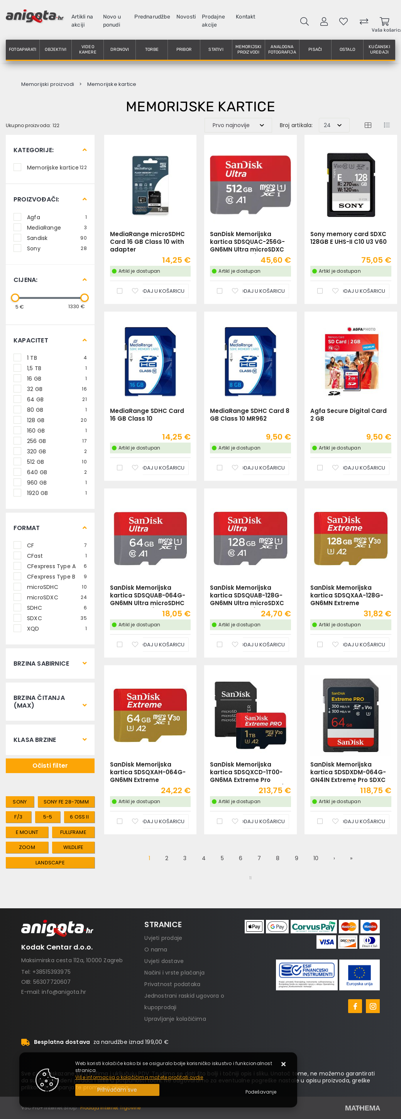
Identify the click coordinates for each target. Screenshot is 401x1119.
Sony (57, 248)
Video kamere (87, 49)
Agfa (57, 216)
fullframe (73, 832)
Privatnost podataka (172, 984)
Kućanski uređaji (379, 49)
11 (250, 878)
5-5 (47, 816)
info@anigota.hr (64, 992)
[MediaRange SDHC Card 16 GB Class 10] (155, 468)
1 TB (57, 357)
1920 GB (57, 492)
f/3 (18, 816)
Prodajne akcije (213, 20)
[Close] (117, 1090)
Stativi (215, 49)
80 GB (57, 409)
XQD (57, 628)
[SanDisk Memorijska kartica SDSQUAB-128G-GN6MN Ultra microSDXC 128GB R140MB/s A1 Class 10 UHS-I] (255, 645)
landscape (50, 862)
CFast (57, 555)
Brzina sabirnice (41, 663)
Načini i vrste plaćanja (174, 972)
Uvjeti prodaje (163, 938)
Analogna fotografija (282, 49)
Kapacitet (31, 340)
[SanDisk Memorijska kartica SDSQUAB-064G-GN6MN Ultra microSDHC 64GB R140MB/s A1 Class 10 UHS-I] (155, 645)
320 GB (57, 451)
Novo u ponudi (112, 20)
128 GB (57, 419)
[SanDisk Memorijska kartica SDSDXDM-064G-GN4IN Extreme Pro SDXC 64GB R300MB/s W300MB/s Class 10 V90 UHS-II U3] (355, 821)
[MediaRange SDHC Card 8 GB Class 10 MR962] (255, 468)
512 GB (57, 461)
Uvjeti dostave (164, 961)
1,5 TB (57, 367)
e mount (27, 832)
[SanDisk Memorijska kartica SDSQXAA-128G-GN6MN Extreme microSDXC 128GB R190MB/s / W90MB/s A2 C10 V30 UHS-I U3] (355, 645)
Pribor (183, 49)
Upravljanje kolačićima (175, 1019)
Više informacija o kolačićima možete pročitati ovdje (139, 1077)
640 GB (57, 471)
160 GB (57, 430)
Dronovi (119, 49)
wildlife (73, 847)
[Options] (261, 1092)
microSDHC (57, 586)
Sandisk (57, 237)
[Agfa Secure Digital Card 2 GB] (355, 468)
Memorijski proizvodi (248, 49)
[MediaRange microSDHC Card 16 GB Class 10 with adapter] (155, 291)
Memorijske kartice (57, 167)
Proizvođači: (36, 199)
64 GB (57, 399)
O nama (155, 949)
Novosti (186, 16)
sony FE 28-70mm (66, 801)
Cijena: (25, 279)
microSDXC (57, 597)
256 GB (57, 440)
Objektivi (55, 49)
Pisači (315, 49)
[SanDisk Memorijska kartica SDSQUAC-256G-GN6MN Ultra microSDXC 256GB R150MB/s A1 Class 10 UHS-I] (255, 291)
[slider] (15, 298)
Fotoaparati (22, 49)
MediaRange (57, 227)
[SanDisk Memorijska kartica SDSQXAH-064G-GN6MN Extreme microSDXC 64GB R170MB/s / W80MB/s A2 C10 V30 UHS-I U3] (155, 821)
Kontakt (245, 16)
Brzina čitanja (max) (39, 701)
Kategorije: (34, 150)
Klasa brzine (35, 739)
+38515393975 (51, 972)
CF (57, 545)
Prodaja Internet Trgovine (110, 1107)
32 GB (57, 388)
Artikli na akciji (82, 20)
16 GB (57, 378)
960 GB (57, 482)
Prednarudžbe (152, 16)
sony (20, 801)
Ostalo (347, 49)
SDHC (57, 607)
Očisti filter (50, 765)
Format (27, 527)
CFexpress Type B (57, 576)
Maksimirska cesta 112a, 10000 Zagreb (72, 960)
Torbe (152, 49)
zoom (27, 847)
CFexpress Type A (57, 565)
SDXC (57, 617)
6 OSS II (79, 816)
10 (315, 858)
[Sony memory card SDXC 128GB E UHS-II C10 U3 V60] (355, 291)
